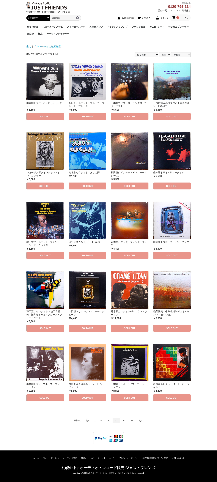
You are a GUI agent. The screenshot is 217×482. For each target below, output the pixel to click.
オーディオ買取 (70, 458)
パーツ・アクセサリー (58, 33)
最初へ (77, 420)
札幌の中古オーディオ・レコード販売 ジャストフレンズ (108, 468)
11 (116, 420)
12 (124, 420)
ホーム (36, 458)
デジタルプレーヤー (178, 26)
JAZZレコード (156, 26)
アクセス (55, 458)
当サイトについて (105, 458)
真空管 (30, 33)
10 (108, 420)
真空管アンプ (96, 26)
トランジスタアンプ (117, 26)
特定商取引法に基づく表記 (155, 458)
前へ (88, 420)
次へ (141, 420)
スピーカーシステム (52, 26)
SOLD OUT (45, 116)
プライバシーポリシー (128, 458)
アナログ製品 (138, 26)
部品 (40, 33)
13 (132, 420)
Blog (45, 458)
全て (28, 46)
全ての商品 (32, 26)
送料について (87, 458)
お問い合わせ (177, 458)
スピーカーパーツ (76, 26)
